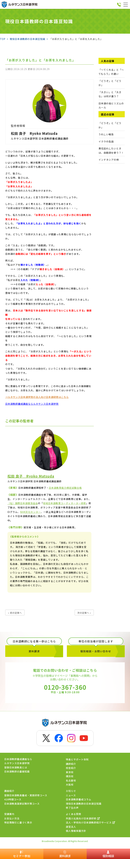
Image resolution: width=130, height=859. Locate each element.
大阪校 (69, 785)
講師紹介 (71, 764)
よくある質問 (73, 814)
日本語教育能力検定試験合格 (65, 487)
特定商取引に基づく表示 (18, 823)
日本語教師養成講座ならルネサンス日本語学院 (32, 403)
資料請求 (34, 651)
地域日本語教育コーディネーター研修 (64, 503)
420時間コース (12, 800)
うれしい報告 (106, 134)
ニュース (71, 795)
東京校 (69, 772)
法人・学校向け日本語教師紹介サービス (90, 823)
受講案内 (9, 814)
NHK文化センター (30, 512)
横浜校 (69, 776)
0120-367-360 (65, 690)
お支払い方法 (11, 818)
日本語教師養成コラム (78, 800)
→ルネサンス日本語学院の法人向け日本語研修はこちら (37, 397)
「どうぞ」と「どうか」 (110, 125)
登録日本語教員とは (15, 767)
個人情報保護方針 (76, 831)
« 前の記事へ (15, 612)
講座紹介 (9, 791)
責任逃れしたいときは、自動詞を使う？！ (111, 150)
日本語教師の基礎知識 (17, 772)
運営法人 (71, 827)
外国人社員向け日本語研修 (83, 818)
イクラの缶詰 (106, 141)
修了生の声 (72, 808)
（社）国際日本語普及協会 (22, 503)
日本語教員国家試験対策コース (22, 804)
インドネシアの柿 (109, 159)
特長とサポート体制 (77, 759)
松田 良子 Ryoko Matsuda (34, 133)
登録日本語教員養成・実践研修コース (25, 795)
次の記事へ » (84, 612)
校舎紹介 (71, 768)
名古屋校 (71, 781)
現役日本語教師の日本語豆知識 (83, 804)
